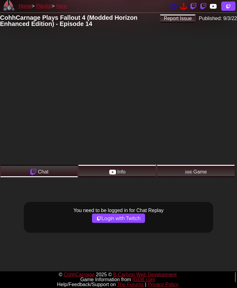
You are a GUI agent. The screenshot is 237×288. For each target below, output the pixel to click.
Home (25, 6)
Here (61, 6)
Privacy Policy (163, 284)
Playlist (44, 6)
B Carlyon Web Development (145, 274)
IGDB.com (143, 279)
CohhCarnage (79, 274)
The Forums (130, 284)
